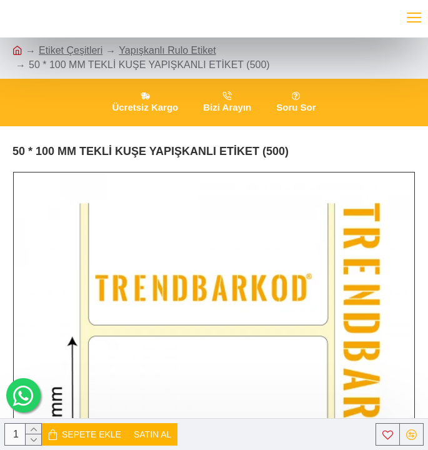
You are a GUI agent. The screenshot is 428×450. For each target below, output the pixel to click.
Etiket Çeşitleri (70, 50)
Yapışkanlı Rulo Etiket (167, 50)
